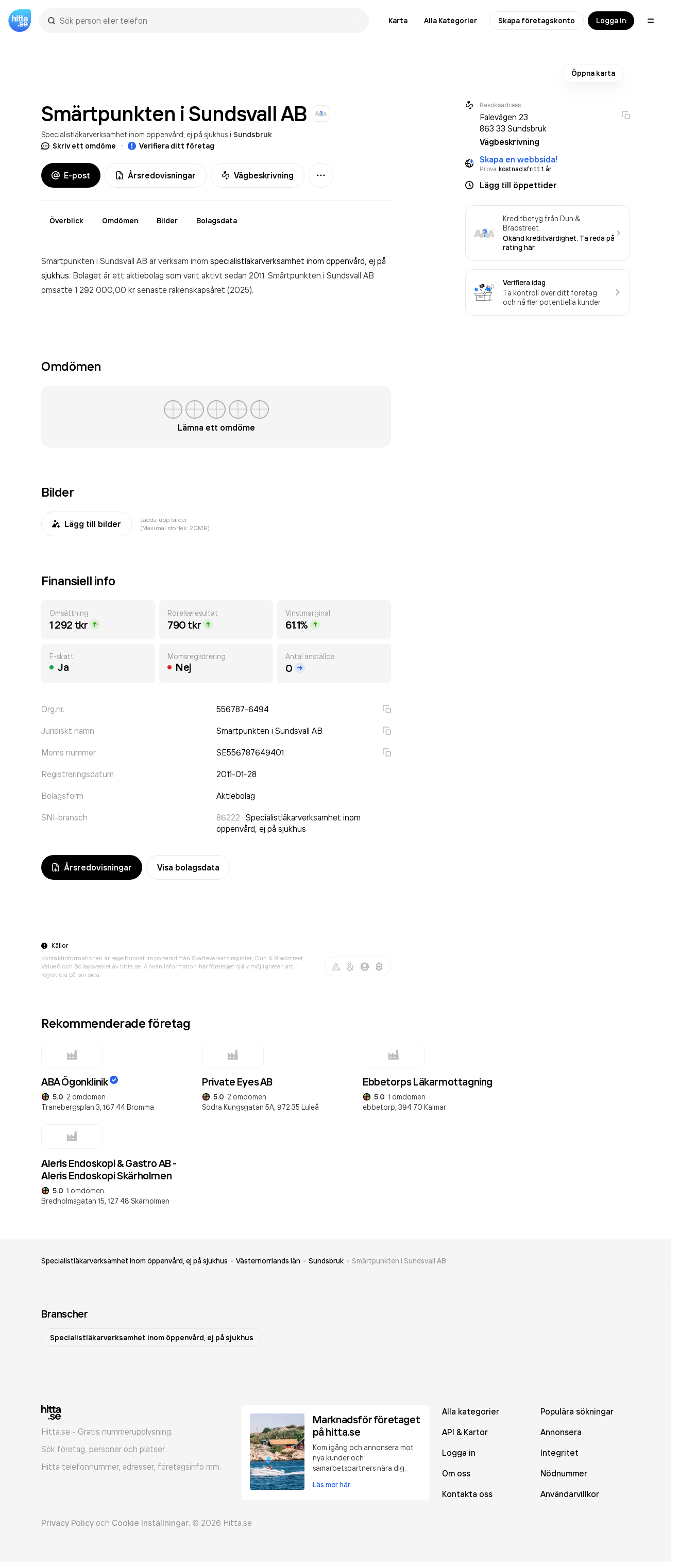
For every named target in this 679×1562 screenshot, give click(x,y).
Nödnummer (563, 1473)
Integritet (559, 1453)
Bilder (167, 220)
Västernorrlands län (268, 1260)
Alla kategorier (470, 1411)
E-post (71, 175)
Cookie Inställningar (150, 1523)
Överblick (66, 220)
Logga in (611, 20)
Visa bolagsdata (188, 867)
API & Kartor (465, 1432)
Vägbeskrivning (258, 175)
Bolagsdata (216, 220)
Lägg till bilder (86, 524)
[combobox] (209, 20)
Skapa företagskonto (536, 20)
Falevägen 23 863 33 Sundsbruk (513, 123)
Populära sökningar (577, 1411)
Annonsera (561, 1432)
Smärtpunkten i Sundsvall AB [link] (399, 1260)
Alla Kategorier (450, 20)
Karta (398, 20)
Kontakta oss (467, 1494)
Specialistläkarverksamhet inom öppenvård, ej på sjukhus (134, 134)
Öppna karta (593, 73)
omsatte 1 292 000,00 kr (89, 290)
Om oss (456, 1473)
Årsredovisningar (155, 175)
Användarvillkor (569, 1494)
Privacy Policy (67, 1523)
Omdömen (120, 220)
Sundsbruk (252, 134)
